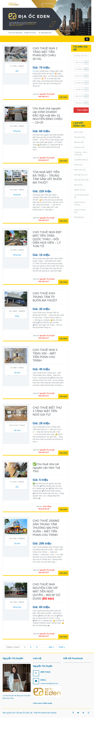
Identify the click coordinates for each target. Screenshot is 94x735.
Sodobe (53, 713)
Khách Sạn (78, 190)
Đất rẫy (77, 185)
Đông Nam (17, 255)
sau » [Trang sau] (51, 647)
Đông (17, 316)
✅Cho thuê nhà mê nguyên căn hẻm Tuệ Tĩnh (46, 467)
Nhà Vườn (78, 170)
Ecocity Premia (80, 210)
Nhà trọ (77, 165)
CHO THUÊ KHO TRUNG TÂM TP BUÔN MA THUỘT (45, 297)
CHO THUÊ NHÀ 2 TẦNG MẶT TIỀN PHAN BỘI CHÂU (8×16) (45, 53)
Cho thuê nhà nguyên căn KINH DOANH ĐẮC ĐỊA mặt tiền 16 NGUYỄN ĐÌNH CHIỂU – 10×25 (47, 115)
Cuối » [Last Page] (62, 647)
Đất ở (76, 132)
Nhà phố (77, 137)
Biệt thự (77, 142)
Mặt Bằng (78, 217)
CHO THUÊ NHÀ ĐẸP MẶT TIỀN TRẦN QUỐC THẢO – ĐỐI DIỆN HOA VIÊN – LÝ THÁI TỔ (47, 239)
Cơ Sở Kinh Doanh (81, 195)
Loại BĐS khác (80, 160)
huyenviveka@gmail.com (49, 683)
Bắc (17, 71)
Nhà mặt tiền (79, 180)
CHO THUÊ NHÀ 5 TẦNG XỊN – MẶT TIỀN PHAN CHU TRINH (45, 355)
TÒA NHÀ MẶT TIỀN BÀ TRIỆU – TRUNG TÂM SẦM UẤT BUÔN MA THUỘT (47, 177)
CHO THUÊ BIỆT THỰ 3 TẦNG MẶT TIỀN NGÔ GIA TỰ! (47, 411)
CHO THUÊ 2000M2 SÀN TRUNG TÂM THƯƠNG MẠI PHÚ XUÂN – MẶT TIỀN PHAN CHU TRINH (46, 527)
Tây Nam (17, 430)
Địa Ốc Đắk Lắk (26, 713)
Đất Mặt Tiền (79, 175)
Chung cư (78, 147)
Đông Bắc (17, 131)
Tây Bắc (17, 373)
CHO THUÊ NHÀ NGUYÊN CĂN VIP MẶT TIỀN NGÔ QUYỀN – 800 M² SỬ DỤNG (46, 591)
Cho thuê (63, 97)
